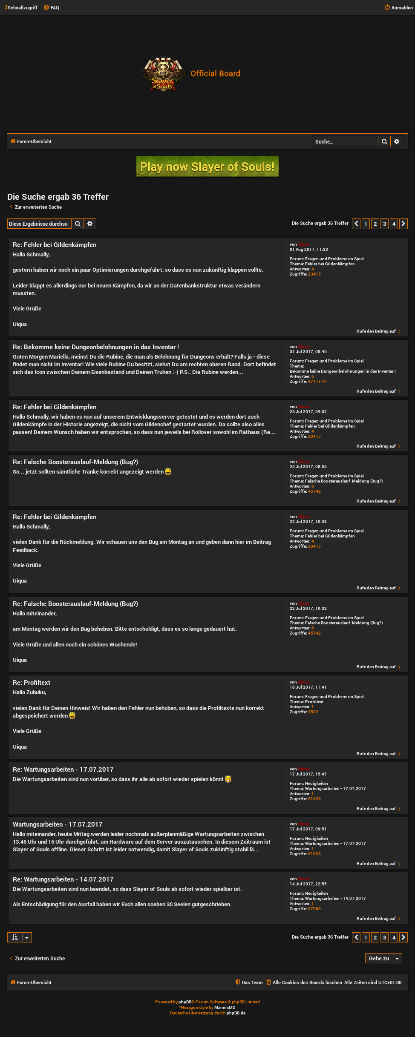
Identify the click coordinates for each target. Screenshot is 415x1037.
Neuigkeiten (316, 783)
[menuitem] (51, 8)
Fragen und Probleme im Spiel (334, 258)
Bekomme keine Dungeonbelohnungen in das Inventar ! (343, 371)
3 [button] (384, 223)
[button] (356, 223)
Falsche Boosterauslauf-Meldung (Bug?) (344, 481)
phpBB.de (236, 1013)
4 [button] (393, 223)
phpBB (185, 1002)
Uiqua (303, 244)
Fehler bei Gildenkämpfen (330, 264)
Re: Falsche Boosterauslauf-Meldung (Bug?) (75, 462)
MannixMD (225, 1007)
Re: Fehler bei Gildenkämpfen (54, 245)
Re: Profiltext (31, 682)
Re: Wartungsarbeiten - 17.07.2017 (63, 769)
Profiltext (314, 701)
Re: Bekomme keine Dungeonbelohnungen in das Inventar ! (96, 347)
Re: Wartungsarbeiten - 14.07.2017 (63, 879)
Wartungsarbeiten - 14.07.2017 (335, 898)
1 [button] (365, 223)
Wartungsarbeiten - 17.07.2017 (335, 788)
